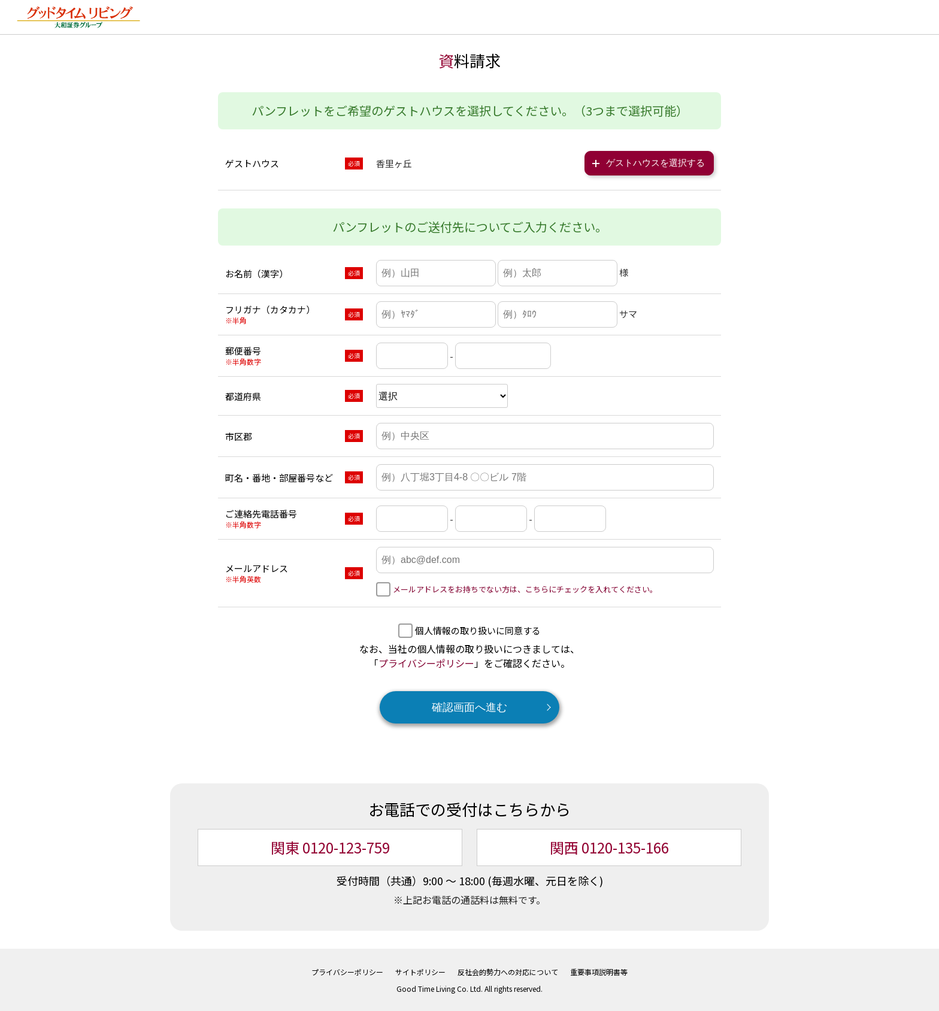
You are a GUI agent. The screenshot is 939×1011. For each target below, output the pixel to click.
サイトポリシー (420, 970)
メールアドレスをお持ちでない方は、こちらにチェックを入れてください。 (525, 588)
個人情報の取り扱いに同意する (478, 629)
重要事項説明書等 (599, 970)
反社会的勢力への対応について (508, 970)
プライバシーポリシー (426, 662)
